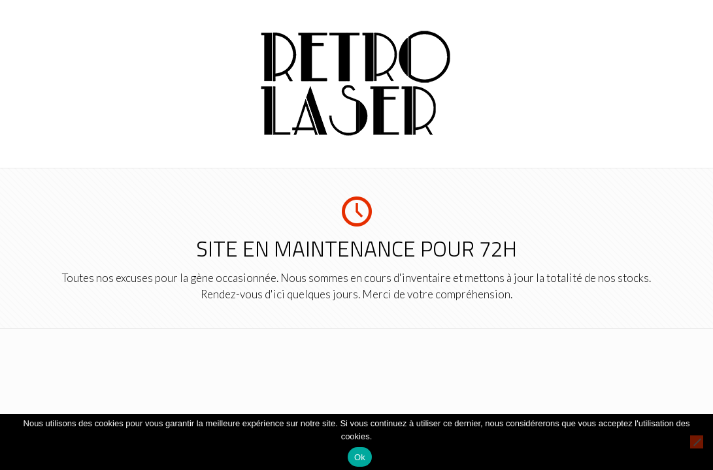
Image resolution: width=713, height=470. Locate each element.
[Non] (696, 441)
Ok (359, 457)
